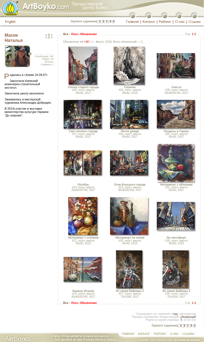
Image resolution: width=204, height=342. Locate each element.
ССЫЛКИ (188, 333)
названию (164, 313)
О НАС (174, 333)
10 (184, 319)
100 (193, 319)
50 (188, 319)
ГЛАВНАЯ (128, 333)
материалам (188, 313)
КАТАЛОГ (144, 333)
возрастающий (169, 316)
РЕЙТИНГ (160, 333)
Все (65, 34)
